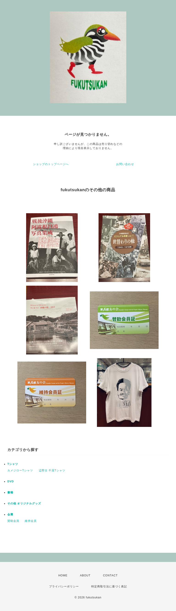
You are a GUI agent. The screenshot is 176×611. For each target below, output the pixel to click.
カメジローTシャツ (20, 470)
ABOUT (85, 575)
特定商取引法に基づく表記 (109, 586)
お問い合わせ (125, 164)
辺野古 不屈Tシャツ (52, 470)
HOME (62, 575)
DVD (10, 481)
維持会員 (31, 521)
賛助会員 (13, 521)
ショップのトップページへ (51, 164)
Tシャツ (12, 464)
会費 (10, 514)
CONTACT (110, 575)
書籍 (10, 492)
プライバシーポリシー (64, 586)
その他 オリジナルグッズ (24, 503)
